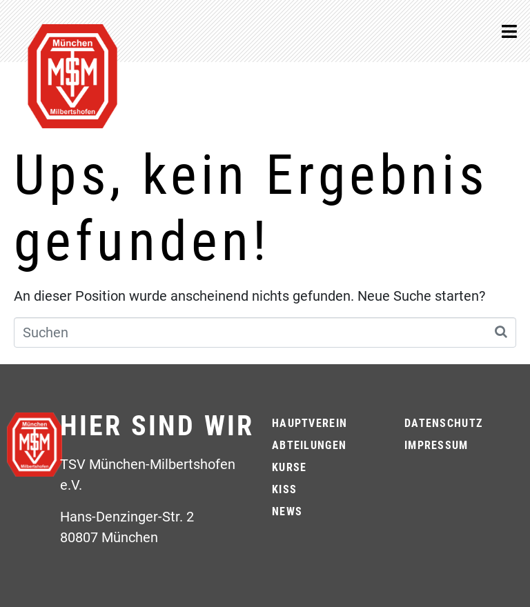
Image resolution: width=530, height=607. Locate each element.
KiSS (284, 489)
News (287, 511)
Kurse (289, 467)
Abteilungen (309, 445)
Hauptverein (309, 423)
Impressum (436, 445)
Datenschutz (443, 423)
